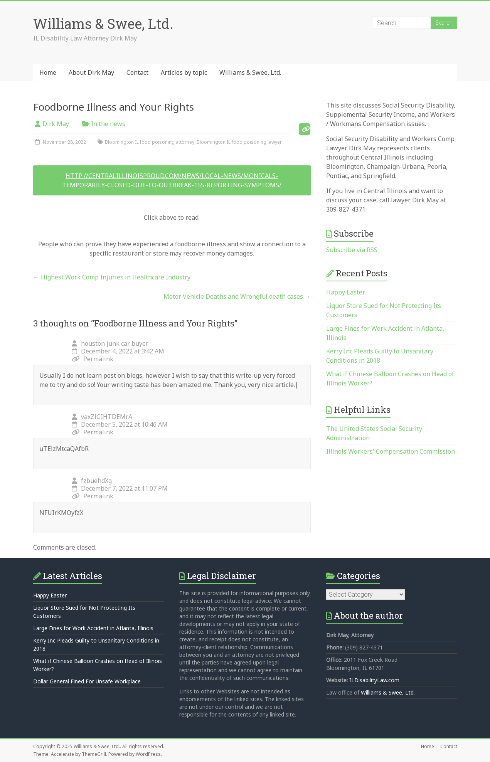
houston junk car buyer (114, 343)
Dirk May (55, 123)
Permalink (92, 359)
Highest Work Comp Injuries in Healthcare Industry (111, 277)
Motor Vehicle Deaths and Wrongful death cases (237, 296)
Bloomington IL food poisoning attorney (149, 142)
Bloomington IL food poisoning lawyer (239, 142)
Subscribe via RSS (351, 250)
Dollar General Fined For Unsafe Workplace (87, 681)
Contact (137, 72)
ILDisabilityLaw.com (374, 680)
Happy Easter (345, 292)
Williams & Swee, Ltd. (103, 23)
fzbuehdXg (96, 480)
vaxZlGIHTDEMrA (106, 416)
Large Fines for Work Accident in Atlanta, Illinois (93, 628)
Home (47, 72)
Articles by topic (184, 72)
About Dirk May (91, 72)
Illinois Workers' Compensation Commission (390, 451)
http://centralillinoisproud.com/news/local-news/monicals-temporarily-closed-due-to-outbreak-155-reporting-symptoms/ (171, 180)
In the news (108, 123)
